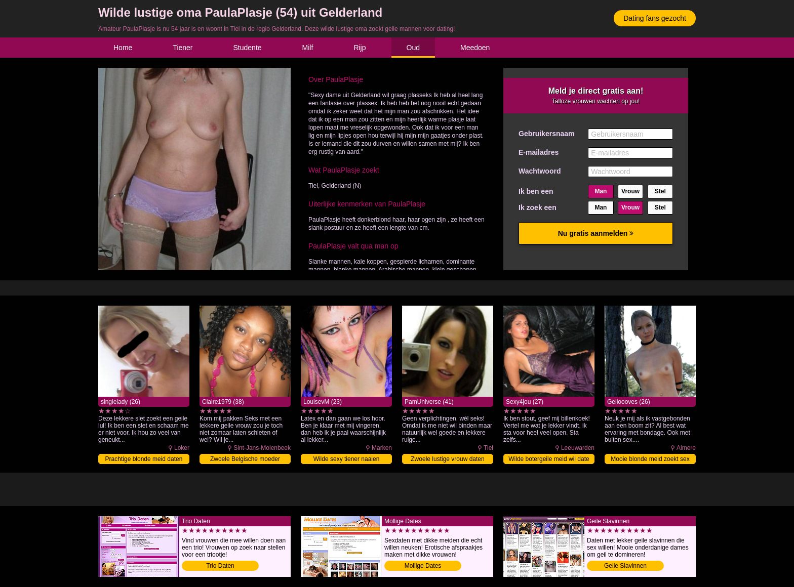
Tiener (182, 48)
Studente (247, 48)
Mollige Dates (423, 565)
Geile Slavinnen (625, 565)
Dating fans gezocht (654, 18)
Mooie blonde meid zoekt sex (650, 459)
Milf (307, 48)
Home (122, 48)
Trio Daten (220, 565)
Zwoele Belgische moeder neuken (245, 459)
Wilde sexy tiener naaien (346, 459)
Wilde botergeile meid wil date (548, 459)
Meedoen (475, 48)
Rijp (359, 48)
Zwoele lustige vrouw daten (447, 459)
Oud (413, 48)
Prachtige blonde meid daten (144, 459)
